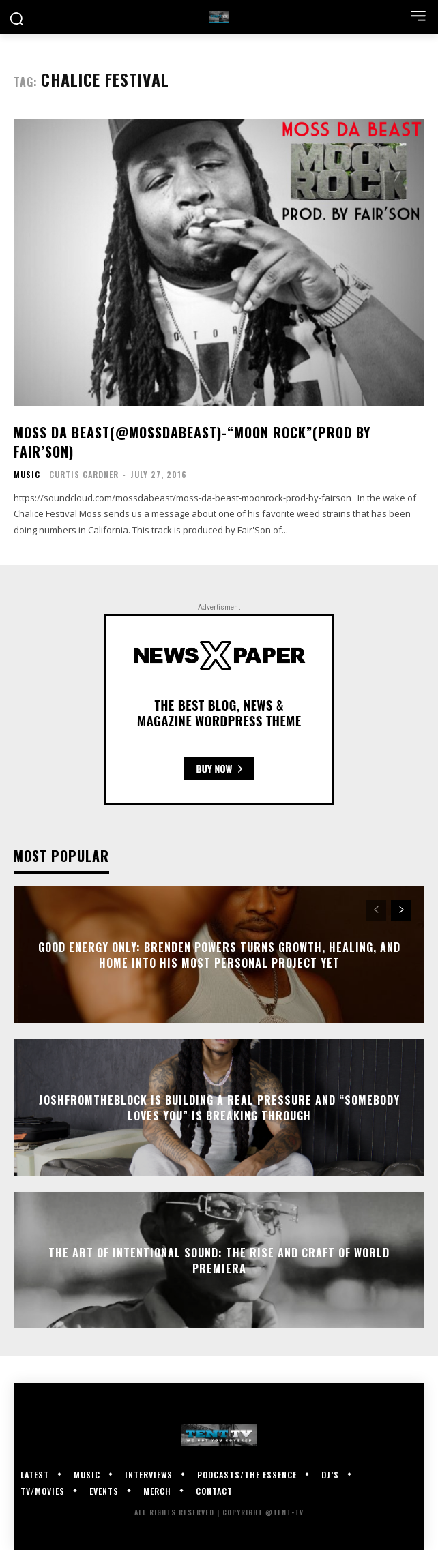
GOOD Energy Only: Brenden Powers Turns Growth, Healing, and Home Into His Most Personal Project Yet (219, 954)
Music (27, 475)
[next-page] (401, 910)
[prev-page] (376, 910)
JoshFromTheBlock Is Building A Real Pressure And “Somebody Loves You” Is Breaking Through (219, 1107)
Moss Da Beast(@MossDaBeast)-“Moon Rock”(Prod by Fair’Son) (192, 442)
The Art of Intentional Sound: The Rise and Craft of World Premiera (219, 1260)
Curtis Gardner (84, 474)
